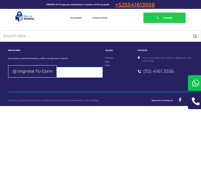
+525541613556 (135, 5)
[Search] (195, 36)
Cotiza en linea (99, 17)
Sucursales (76, 17)
